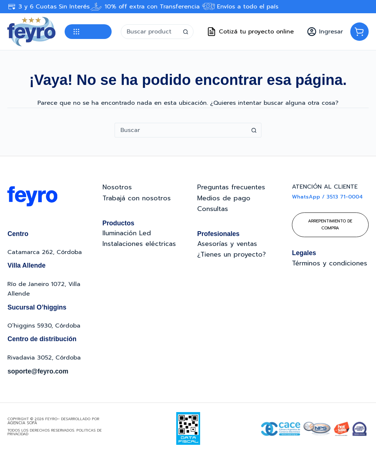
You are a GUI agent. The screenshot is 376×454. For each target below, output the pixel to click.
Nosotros (117, 187)
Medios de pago (223, 198)
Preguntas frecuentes (231, 187)
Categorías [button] (88, 31)
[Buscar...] (149, 31)
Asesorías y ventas (227, 244)
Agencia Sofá (22, 423)
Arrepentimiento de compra (330, 224)
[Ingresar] (325, 31)
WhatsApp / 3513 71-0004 (327, 197)
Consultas (212, 209)
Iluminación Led (126, 233)
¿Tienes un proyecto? (231, 254)
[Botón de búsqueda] (185, 31)
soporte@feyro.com (37, 371)
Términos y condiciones (329, 263)
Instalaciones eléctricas (139, 244)
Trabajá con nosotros (136, 198)
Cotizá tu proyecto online (250, 31)
